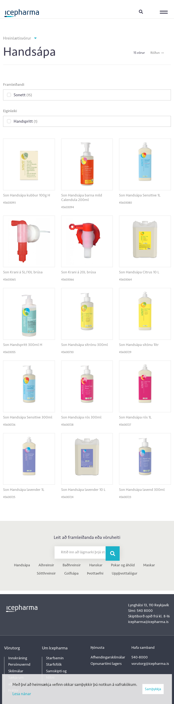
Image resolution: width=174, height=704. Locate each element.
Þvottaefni (95, 573)
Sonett (23, 94)
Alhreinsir (46, 565)
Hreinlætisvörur (17, 38)
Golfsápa (71, 573)
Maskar (149, 565)
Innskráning (151, 11)
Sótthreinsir (46, 573)
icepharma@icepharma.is (148, 621)
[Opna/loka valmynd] (164, 9)
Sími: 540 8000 (140, 610)
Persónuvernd (19, 664)
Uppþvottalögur (124, 573)
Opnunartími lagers (106, 663)
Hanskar (95, 565)
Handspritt (25, 121)
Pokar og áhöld (123, 565)
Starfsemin (55, 658)
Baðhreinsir (72, 565)
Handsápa (22, 565)
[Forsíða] (21, 11)
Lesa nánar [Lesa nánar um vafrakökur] (21, 693)
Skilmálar (15, 671)
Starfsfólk (54, 664)
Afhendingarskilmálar (108, 657)
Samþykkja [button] (153, 689)
